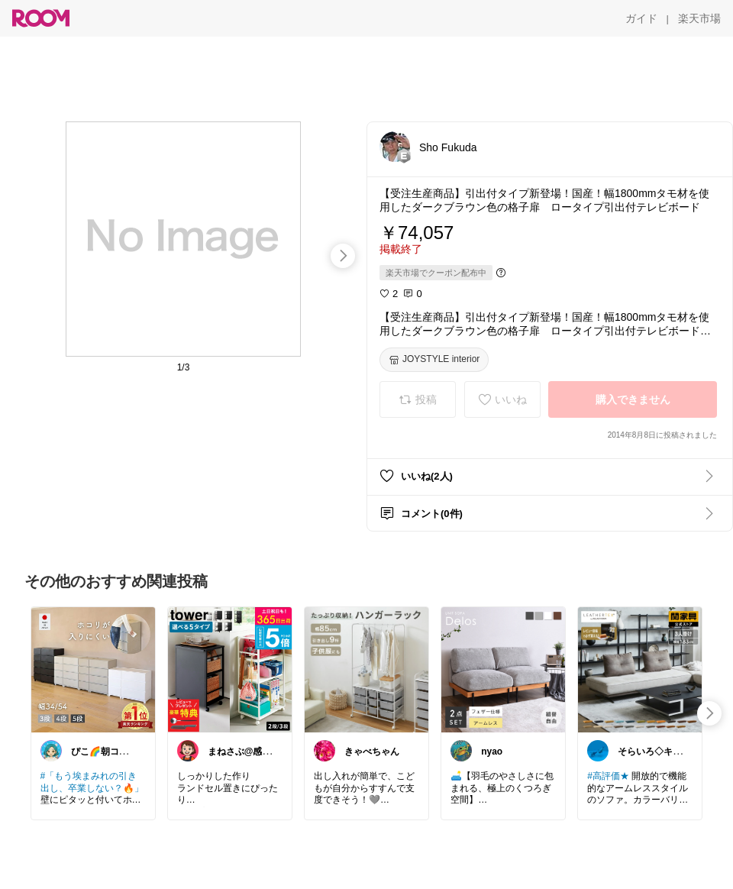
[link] (93, 669)
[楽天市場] (699, 18)
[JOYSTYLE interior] (434, 360)
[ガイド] (641, 18)
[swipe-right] (343, 256)
